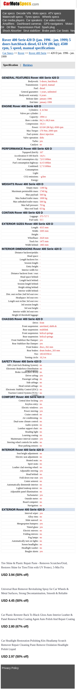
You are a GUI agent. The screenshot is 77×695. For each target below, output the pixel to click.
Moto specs (40, 13)
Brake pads (49, 30)
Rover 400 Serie (37, 53)
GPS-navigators (53, 23)
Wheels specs (50, 16)
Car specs (9, 13)
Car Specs (8, 53)
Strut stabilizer (32, 30)
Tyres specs (32, 16)
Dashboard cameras (29, 23)
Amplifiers (8, 23)
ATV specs (54, 13)
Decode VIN (23, 13)
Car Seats (63, 30)
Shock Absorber (12, 30)
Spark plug (48, 27)
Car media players (14, 20)
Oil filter (11, 27)
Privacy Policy (10, 668)
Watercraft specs (13, 16)
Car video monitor (54, 20)
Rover (21, 53)
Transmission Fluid (29, 27)
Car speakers (34, 20)
